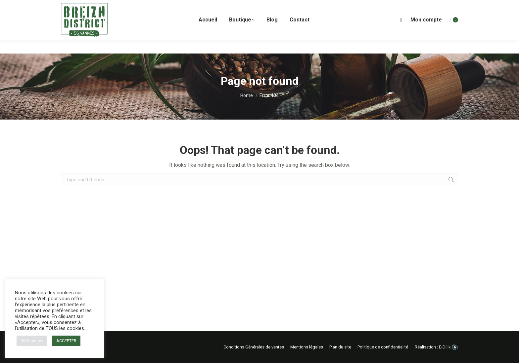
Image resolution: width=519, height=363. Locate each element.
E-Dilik (448, 347)
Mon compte (426, 33)
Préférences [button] (32, 340)
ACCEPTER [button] (66, 340)
